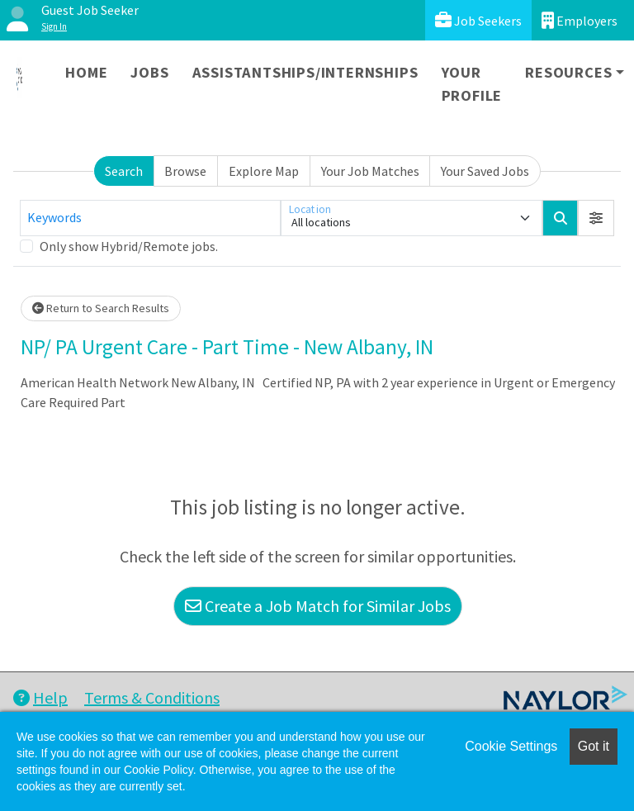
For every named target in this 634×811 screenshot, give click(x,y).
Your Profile (472, 84)
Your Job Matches (370, 171)
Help (40, 697)
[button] (596, 218)
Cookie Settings (511, 746)
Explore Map (264, 171)
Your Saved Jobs (485, 171)
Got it (593, 746)
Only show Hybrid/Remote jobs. (129, 246)
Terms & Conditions (152, 697)
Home (86, 72)
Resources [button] (568, 72)
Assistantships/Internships (305, 72)
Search (124, 171)
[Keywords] (150, 218)
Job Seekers (478, 20)
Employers (579, 20)
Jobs (149, 72)
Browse (185, 171)
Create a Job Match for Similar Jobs (318, 605)
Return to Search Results (100, 308)
